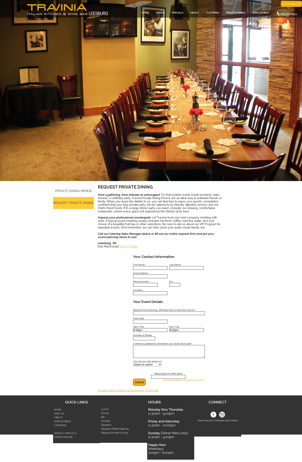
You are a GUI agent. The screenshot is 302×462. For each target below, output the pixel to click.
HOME (145, 12)
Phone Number (141, 281)
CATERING (213, 12)
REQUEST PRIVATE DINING (73, 203)
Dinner (105, 415)
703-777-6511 (287, 13)
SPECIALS (177, 12)
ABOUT (195, 12)
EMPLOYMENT (261, 12)
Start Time (138, 326)
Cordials (106, 423)
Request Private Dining (114, 435)
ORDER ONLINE (63, 439)
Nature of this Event (164, 310)
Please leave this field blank (168, 376)
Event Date (138, 318)
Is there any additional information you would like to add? (162, 343)
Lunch (105, 411)
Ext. (171, 281)
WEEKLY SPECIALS (65, 435)
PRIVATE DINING (235, 12)
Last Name (175, 264)
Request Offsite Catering (115, 431)
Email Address (141, 273)
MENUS (160, 12)
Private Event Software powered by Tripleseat (183, 382)
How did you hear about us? (147, 363)
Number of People (142, 335)
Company (138, 290)
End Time (174, 326)
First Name (139, 264)
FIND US (59, 415)
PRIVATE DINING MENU (72, 191)
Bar (103, 419)
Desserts (106, 427)
